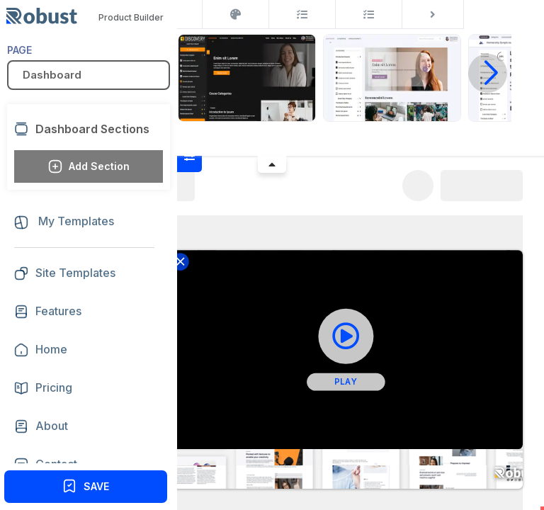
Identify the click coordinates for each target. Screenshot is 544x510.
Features (58, 311)
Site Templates (64, 273)
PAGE (19, 50)
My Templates (64, 222)
